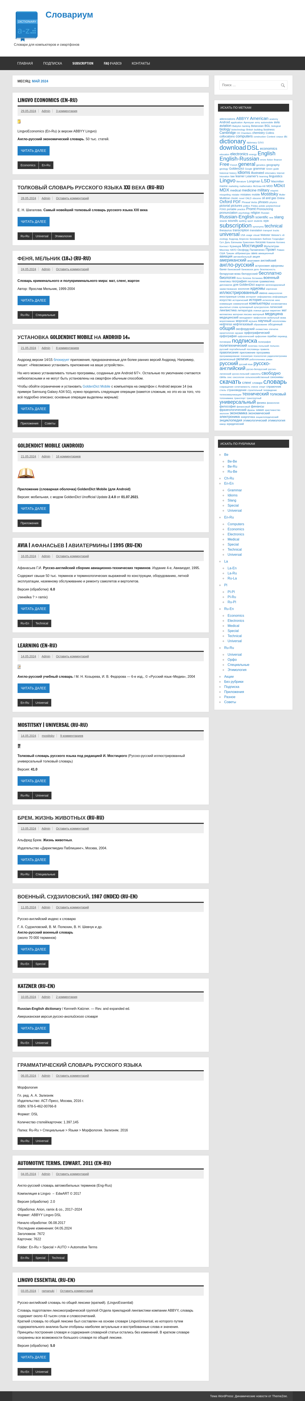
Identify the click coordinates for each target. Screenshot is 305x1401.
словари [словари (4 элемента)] (257, 382)
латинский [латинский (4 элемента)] (276, 307)
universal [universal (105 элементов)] (229, 234)
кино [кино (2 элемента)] (277, 300)
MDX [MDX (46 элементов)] (224, 189)
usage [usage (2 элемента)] (249, 235)
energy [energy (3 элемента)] (253, 154)
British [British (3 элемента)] (249, 129)
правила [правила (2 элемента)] (264, 349)
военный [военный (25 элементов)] (271, 277)
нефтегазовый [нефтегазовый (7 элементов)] (243, 324)
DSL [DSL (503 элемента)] (253, 147)
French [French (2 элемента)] (233, 165)
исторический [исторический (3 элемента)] (240, 300)
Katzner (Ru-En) (36, 986)
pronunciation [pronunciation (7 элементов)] (228, 212)
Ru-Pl (231, 602)
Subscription (82, 63)
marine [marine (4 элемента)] (223, 186)
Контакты (141, 63)
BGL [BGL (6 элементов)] (267, 125)
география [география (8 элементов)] (239, 281)
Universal (42, 236)
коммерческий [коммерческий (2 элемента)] (240, 303)
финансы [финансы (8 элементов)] (257, 406)
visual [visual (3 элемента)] (256, 235)
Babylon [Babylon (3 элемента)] (236, 126)
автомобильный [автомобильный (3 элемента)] (242, 256)
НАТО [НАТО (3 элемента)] (233, 249)
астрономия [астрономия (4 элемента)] (262, 265)
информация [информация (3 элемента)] (279, 296)
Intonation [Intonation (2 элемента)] (224, 176)
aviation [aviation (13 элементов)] (225, 125)
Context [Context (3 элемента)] (271, 136)
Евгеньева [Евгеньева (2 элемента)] (236, 242)
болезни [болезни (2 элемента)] (247, 278)
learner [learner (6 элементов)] (240, 176)
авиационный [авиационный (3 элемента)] (266, 253)
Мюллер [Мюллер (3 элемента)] (224, 249)
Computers (235, 524)
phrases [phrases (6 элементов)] (263, 202)
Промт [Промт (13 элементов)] (271, 249)
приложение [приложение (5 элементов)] (247, 352)
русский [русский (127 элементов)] (228, 363)
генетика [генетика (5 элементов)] (225, 281)
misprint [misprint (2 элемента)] (274, 190)
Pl (225, 585)
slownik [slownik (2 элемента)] (223, 221)
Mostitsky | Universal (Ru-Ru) (53, 725)
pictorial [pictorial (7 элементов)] (224, 205)
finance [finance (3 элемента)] (278, 159)
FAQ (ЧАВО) (112, 63)
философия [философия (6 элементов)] (227, 406)
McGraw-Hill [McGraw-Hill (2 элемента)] (259, 186)
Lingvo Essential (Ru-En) (46, 1280)
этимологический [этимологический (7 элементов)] (255, 420)
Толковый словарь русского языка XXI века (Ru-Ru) (91, 187)
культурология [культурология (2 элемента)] (261, 307)
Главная (25, 63)
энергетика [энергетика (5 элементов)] (248, 416)
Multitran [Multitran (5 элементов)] (224, 198)
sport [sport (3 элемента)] (250, 220)
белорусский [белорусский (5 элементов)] (249, 273)
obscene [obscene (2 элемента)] (256, 198)
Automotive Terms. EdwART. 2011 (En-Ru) (64, 1163)
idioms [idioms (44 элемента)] (244, 172)
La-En (232, 568)
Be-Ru (232, 466)
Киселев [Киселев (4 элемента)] (260, 242)
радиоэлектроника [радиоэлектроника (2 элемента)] (277, 356)
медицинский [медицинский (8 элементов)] (228, 317)
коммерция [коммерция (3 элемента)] (225, 303)
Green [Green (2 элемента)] (269, 169)
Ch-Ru (229, 478)
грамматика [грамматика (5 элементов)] (266, 281)
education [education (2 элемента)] (224, 154)
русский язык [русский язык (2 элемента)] (245, 364)
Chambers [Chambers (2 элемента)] (246, 133)
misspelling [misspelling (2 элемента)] (225, 194)
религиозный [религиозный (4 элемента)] (227, 359)
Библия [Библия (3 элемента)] (267, 238)
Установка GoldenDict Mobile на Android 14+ (74, 337)
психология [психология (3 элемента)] (260, 356)
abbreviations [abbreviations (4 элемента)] (227, 119)
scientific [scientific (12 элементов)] (261, 217)
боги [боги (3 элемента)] (239, 278)
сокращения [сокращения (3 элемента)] (226, 386)
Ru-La (232, 578)
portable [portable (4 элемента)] (231, 209)
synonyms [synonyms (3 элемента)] (257, 226)
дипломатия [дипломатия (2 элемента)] (225, 285)
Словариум (69, 14)
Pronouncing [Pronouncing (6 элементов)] (265, 209)
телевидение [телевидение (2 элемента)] (270, 390)
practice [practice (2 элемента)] (241, 209)
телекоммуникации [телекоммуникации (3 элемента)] (230, 394)
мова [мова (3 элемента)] (283, 317)
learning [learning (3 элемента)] (263, 176)
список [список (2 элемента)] (254, 386)
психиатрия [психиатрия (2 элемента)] (247, 356)
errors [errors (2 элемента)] (263, 159)
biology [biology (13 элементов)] (224, 129)
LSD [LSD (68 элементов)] (265, 180)
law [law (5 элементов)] (232, 176)
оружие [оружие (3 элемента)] (239, 332)
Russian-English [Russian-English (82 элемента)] (236, 216)
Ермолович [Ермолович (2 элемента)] (248, 242)
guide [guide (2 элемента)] (276, 169)
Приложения (29, 423)
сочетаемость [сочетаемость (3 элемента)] (242, 386)
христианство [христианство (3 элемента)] (272, 410)
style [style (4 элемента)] (266, 220)
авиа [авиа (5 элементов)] (254, 253)
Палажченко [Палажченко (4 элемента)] (257, 249)
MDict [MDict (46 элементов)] (279, 185)
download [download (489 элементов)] (232, 147)
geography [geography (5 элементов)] (273, 164)
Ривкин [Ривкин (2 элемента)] (280, 250)
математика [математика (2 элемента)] (225, 314)
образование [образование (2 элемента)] (260, 324)
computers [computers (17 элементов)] (244, 136)
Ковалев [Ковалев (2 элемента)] (271, 242)
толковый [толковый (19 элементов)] (278, 394)
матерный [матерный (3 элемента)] (258, 314)
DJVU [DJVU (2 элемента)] (261, 142)
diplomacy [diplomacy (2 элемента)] (252, 142)
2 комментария (66, 997)
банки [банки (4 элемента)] (222, 269)
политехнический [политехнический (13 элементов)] (233, 345)
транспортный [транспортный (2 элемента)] (254, 398)
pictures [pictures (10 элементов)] (236, 205)
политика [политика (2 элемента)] (252, 346)
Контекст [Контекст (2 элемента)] (224, 246)
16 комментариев (68, 456)
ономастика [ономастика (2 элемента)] (262, 329)
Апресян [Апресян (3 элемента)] (244, 238)
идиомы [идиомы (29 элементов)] (257, 288)
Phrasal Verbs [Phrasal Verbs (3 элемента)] (249, 202)
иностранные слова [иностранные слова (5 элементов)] (232, 296)
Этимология (63, 236)
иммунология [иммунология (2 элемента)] (275, 293)
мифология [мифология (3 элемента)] (260, 317)
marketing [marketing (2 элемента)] (233, 186)
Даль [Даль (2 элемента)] (227, 242)
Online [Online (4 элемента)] (281, 198)
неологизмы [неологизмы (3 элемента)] (279, 321)
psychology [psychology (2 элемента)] (244, 213)
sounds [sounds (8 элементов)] (233, 220)
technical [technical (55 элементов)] (273, 226)
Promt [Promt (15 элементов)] (251, 209)
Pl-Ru (231, 597)
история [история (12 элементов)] (255, 300)
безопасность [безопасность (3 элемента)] (267, 269)
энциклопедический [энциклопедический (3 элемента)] (267, 417)
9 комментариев (71, 735)
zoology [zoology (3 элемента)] (223, 238)
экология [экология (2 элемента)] (224, 413)
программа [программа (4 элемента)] (263, 352)
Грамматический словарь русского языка (80, 1064)
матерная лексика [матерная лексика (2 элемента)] (242, 314)
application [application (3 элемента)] (237, 122)
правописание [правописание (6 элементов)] (228, 352)
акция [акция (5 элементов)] (256, 256)
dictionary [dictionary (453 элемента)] (232, 141)
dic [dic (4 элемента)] (285, 136)
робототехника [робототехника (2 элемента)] (257, 359)
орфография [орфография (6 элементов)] (228, 336)
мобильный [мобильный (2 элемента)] (273, 317)
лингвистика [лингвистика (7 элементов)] (228, 310)
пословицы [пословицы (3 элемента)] (253, 349)
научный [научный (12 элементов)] (264, 321)
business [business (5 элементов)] (268, 129)
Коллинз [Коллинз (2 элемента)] (280, 242)
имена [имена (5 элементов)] (263, 293)
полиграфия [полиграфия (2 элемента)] (264, 342)
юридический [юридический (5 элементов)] (235, 423)
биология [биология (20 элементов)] (227, 278)
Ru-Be (232, 471)
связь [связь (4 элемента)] (222, 377)
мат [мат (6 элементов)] (284, 310)
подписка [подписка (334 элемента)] (244, 340)
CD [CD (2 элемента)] (238, 133)
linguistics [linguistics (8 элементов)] (275, 176)
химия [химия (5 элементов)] (260, 410)
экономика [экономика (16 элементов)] (238, 413)
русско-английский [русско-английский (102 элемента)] (244, 366)
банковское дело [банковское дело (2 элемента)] (250, 269)
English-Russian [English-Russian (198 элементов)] (239, 158)
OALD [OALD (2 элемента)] (248, 198)
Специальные (45, 315)
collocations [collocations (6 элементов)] (227, 136)
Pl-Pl (231, 592)
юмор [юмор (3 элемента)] (222, 424)
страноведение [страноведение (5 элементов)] (237, 390)
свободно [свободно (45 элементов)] (271, 373)
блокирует (61, 360)
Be (226, 454)
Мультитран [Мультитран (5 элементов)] (271, 246)
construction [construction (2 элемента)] (260, 136)
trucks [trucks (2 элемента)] (276, 230)
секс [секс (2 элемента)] (229, 377)
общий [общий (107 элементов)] (227, 328)
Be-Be (232, 461)
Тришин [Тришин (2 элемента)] (230, 253)
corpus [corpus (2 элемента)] (279, 136)
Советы (50, 423)
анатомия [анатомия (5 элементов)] (253, 260)
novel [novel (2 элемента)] (241, 198)
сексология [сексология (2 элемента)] (238, 377)
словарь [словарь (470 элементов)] (275, 381)
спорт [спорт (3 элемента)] (262, 386)
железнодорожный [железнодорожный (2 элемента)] (275, 285)
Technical (42, 623)
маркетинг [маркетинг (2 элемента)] (275, 310)
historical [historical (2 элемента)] (223, 173)
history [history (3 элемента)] (233, 173)
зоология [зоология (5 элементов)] (244, 288)
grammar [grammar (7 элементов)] (259, 168)
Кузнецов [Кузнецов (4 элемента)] (235, 246)
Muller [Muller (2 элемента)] (282, 194)
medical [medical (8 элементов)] (235, 190)
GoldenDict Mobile (96, 386)
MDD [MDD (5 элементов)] (269, 186)
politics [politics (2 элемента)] (246, 206)
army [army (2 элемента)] (257, 122)
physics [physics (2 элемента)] (273, 202)
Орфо (232, 659)
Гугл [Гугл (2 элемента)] (221, 242)
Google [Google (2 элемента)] (248, 169)
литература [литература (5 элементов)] (245, 310)
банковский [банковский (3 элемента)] (233, 269)
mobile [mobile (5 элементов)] (256, 194)
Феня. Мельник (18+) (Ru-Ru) (54, 258)
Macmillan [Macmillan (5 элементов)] (277, 181)
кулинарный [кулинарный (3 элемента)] (246, 307)
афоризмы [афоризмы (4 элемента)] (277, 265)
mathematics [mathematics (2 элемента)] (245, 186)
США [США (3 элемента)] (222, 253)
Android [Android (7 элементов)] (224, 122)
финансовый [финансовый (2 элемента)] (243, 406)
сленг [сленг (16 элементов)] (246, 383)
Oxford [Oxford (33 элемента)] (225, 201)
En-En (228, 483)
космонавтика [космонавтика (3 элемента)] (279, 303)
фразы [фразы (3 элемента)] (251, 410)
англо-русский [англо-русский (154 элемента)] (236, 265)
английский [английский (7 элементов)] (268, 260)
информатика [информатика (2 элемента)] (264, 296)
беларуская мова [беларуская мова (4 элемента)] (229, 273)
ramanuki (48, 1291)
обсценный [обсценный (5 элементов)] (275, 324)
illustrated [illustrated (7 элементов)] (257, 173)
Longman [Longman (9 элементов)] (253, 181)
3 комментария (66, 111)
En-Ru (46, 165)
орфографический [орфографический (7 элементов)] (257, 332)
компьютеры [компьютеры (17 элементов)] (259, 303)
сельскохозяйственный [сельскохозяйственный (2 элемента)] (257, 377)
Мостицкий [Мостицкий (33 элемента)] (252, 245)
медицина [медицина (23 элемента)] (274, 314)
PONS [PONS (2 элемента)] (222, 209)
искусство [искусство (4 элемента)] (225, 300)
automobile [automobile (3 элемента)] (267, 122)
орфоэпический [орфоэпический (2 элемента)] (246, 336)
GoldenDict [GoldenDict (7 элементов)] (236, 168)
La (226, 561)
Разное (229, 697)
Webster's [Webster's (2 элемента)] (276, 235)
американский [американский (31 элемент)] (232, 260)
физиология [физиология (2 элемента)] (273, 403)
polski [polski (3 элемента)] (262, 205)
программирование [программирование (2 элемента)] (229, 356)
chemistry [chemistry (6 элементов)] (258, 132)
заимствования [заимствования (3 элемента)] (228, 288)
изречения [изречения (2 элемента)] (271, 289)
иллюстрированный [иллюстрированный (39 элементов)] (238, 292)
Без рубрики (233, 681)
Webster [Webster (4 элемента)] (265, 235)
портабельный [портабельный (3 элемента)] (237, 349)
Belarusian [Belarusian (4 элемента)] (257, 126)
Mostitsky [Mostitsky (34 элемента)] (269, 194)
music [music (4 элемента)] (234, 198)
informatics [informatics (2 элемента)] (270, 173)
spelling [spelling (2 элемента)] (242, 221)
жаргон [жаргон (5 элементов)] (260, 284)
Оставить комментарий (72, 198)
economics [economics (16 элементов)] (268, 149)
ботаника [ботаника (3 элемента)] (257, 278)
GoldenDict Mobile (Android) (51, 445)
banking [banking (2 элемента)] (246, 126)
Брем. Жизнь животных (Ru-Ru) (61, 817)
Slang (231, 500)
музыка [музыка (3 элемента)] (253, 321)
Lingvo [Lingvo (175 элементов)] (227, 180)
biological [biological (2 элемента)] (276, 126)
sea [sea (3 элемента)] (271, 217)
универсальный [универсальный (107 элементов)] (237, 402)
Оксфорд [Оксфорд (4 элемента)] (243, 249)
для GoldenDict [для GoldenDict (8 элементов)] (244, 284)
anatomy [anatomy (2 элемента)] (273, 119)
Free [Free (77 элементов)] (224, 164)
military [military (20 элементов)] (263, 190)
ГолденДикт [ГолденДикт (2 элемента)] (278, 239)
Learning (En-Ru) (37, 645)
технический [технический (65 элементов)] (255, 393)
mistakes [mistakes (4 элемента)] (245, 194)
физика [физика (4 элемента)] (261, 402)
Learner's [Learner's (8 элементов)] (251, 176)
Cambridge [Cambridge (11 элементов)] (227, 132)
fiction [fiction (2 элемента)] (270, 159)
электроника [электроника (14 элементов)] (229, 417)
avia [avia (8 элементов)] (277, 122)
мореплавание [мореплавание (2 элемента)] (227, 321)
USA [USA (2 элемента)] (243, 235)
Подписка (52, 63)
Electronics (235, 534)
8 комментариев (67, 348)
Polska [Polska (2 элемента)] (254, 206)
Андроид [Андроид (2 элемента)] (233, 239)
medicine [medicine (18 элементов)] (249, 190)
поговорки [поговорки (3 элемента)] (225, 341)
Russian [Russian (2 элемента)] (265, 213)
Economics (28, 165)
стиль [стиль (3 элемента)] (222, 390)
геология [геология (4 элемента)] (253, 281)
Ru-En (25, 623)
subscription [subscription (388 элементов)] (235, 225)
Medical (233, 539)
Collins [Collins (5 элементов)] (270, 132)
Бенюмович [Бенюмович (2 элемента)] (256, 239)
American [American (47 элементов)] (259, 118)
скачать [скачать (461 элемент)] (230, 381)
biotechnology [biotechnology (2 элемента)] (238, 129)
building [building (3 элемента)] (258, 129)
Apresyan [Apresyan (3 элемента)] (249, 122)
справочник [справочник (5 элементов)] (273, 386)
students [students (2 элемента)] (258, 221)
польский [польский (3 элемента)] (263, 345)
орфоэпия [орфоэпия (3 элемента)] (260, 336)
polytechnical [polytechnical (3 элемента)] (273, 205)
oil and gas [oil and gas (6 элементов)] (269, 198)
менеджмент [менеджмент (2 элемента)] (245, 317)
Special (41, 964)
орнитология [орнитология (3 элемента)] (226, 332)
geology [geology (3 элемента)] (223, 168)
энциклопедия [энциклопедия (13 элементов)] (230, 420)
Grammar (234, 490)
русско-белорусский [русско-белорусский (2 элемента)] (256, 369)
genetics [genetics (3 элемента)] (260, 165)
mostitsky (48, 735)
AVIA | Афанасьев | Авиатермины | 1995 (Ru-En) (80, 545)
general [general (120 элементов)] (246, 164)
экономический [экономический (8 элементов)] (259, 413)
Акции (229, 676)
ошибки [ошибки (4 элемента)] (272, 336)
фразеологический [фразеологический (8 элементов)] (232, 410)
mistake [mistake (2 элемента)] (236, 194)
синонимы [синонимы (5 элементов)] (276, 377)
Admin (46, 111)
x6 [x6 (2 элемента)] (283, 235)
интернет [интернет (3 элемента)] (251, 296)
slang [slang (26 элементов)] (279, 217)
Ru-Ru (25, 236)
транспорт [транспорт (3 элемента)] (240, 398)
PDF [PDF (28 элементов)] (237, 202)
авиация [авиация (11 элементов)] (225, 256)
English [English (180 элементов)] (266, 153)
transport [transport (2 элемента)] (267, 230)
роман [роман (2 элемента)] (269, 359)
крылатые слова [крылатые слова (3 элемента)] (228, 307)
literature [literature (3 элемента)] (241, 181)
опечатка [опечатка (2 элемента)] (273, 329)
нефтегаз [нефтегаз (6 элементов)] (225, 324)
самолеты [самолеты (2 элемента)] (255, 374)
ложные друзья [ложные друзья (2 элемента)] (261, 310)
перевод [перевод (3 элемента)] (282, 336)
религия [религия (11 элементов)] (242, 359)
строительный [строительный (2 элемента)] (255, 390)
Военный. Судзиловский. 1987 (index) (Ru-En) (78, 896)
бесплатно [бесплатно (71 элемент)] (270, 273)
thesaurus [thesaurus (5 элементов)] (225, 230)
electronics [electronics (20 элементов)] (239, 154)
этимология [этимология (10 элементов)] (276, 420)
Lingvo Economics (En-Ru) (47, 100)
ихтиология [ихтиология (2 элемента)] (268, 300)
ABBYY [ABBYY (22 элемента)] (242, 118)
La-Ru (232, 573)
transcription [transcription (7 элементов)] (241, 230)
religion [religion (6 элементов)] (255, 212)
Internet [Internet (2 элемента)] (280, 173)
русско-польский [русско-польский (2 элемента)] (240, 374)
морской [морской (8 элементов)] (242, 321)
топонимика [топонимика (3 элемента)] (226, 398)
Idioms (232, 495)
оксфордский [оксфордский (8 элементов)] (245, 329)
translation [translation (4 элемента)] (256, 230)
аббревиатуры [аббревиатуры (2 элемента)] (242, 253)
